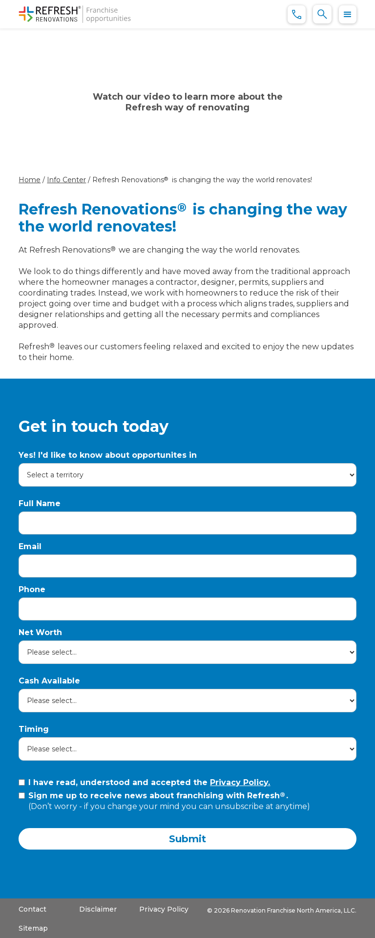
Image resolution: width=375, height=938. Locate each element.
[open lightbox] (187, 101)
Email (30, 546)
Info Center (66, 179)
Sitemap (33, 928)
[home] (75, 14)
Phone (32, 589)
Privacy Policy (163, 909)
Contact (32, 909)
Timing (34, 729)
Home (30, 179)
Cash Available (49, 680)
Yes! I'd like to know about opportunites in (108, 455)
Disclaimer (98, 909)
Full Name (40, 503)
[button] (347, 14)
